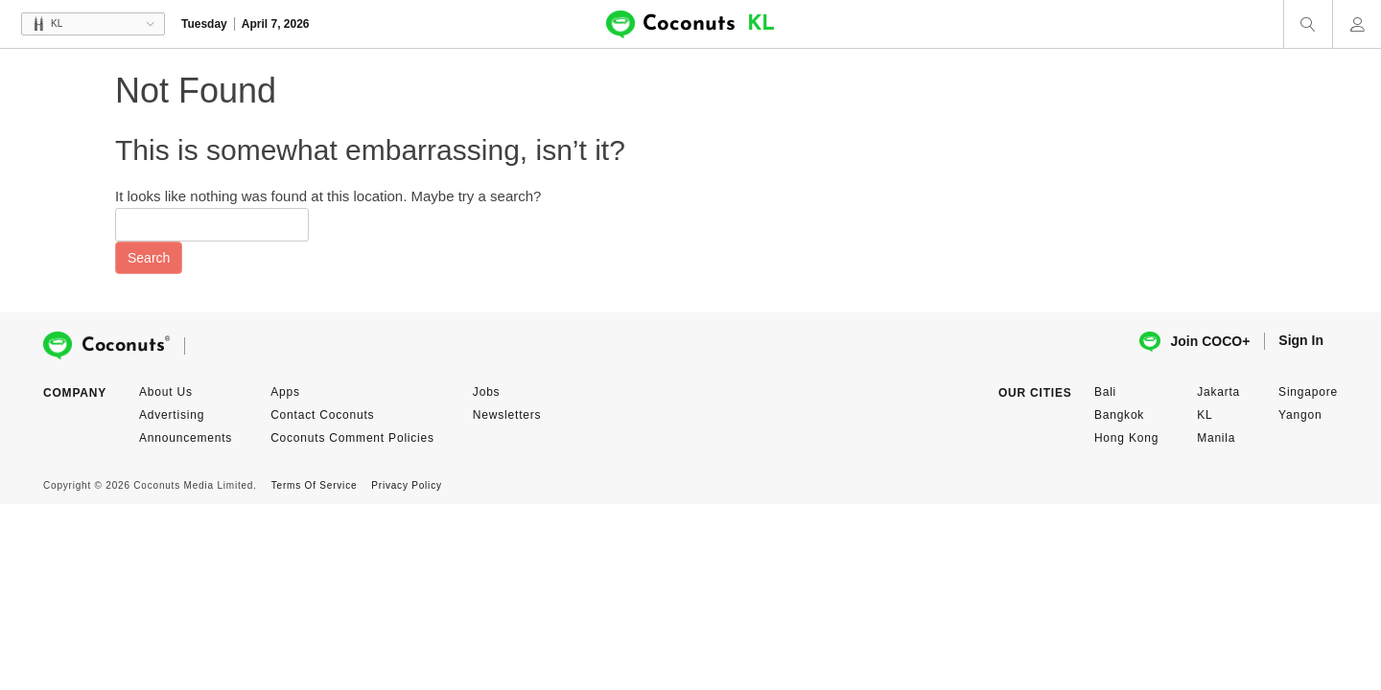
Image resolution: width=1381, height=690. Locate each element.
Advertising (171, 415)
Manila (1216, 438)
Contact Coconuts (322, 415)
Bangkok (1119, 415)
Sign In (1300, 340)
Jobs (487, 392)
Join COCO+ (1194, 342)
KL (1204, 415)
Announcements (185, 438)
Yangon (1300, 415)
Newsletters (507, 415)
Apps (285, 392)
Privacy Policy (406, 485)
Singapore (1308, 392)
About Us (166, 392)
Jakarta (1218, 392)
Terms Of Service (314, 485)
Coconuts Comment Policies (352, 438)
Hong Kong (1126, 438)
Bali (1105, 392)
